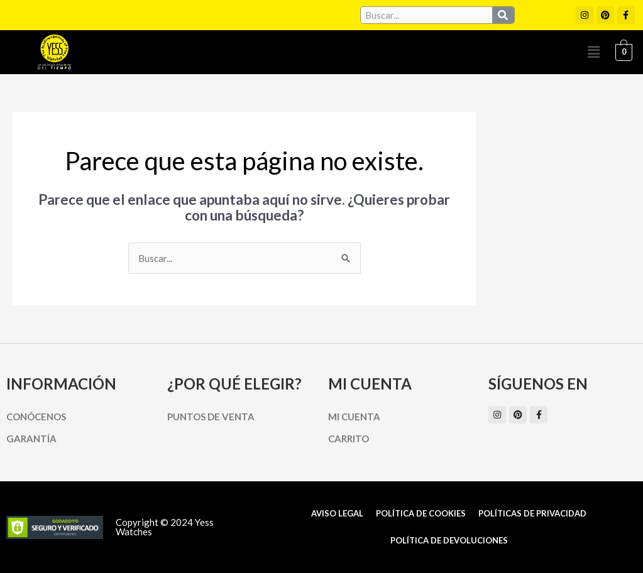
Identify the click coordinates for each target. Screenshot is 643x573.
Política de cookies (421, 513)
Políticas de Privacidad (532, 513)
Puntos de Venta (211, 416)
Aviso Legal (337, 513)
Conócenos (36, 416)
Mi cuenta (354, 416)
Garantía (31, 438)
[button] (593, 51)
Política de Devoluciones (449, 540)
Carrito (348, 438)
